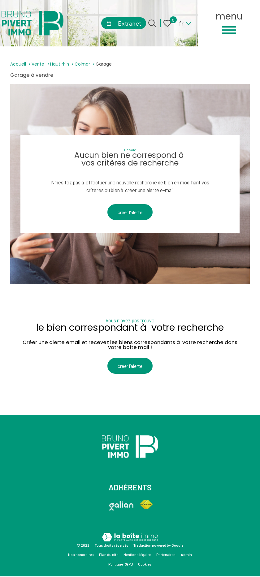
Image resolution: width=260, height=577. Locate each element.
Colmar (82, 64)
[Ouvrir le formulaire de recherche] (152, 23)
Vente (38, 64)
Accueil (18, 64)
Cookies (145, 564)
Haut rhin (59, 64)
